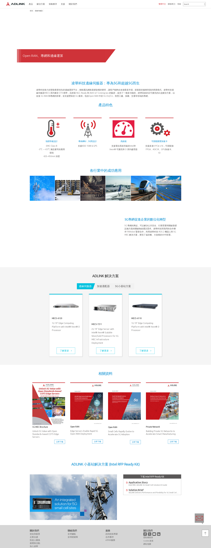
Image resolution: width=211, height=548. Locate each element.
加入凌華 (34, 546)
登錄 (179, 4)
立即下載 (59, 442)
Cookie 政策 (148, 541)
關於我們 (34, 530)
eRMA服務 (110, 540)
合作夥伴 (110, 537)
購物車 (171, 4)
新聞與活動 (35, 543)
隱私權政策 (148, 537)
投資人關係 (35, 540)
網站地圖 (147, 544)
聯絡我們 (72, 530)
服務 (108, 530)
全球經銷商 (73, 537)
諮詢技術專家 (112, 534)
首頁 (31, 11)
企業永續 (34, 537)
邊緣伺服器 (39, 11)
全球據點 (72, 534)
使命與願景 (35, 534)
